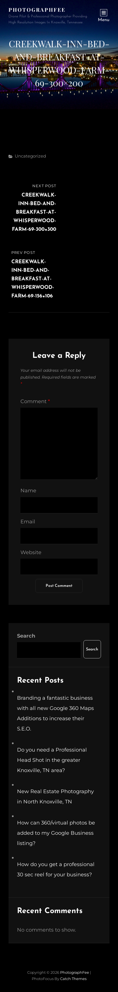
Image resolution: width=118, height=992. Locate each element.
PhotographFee (37, 9)
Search (26, 636)
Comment (35, 401)
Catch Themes (73, 978)
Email (27, 522)
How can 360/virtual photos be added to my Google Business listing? (56, 833)
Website (30, 552)
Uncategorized (30, 156)
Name (28, 490)
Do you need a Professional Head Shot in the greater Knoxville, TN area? (52, 760)
